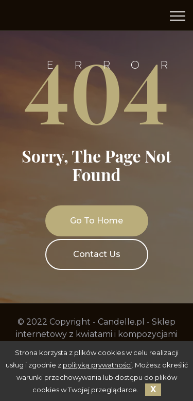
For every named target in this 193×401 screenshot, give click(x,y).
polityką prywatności (97, 365)
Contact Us (96, 254)
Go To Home (96, 221)
